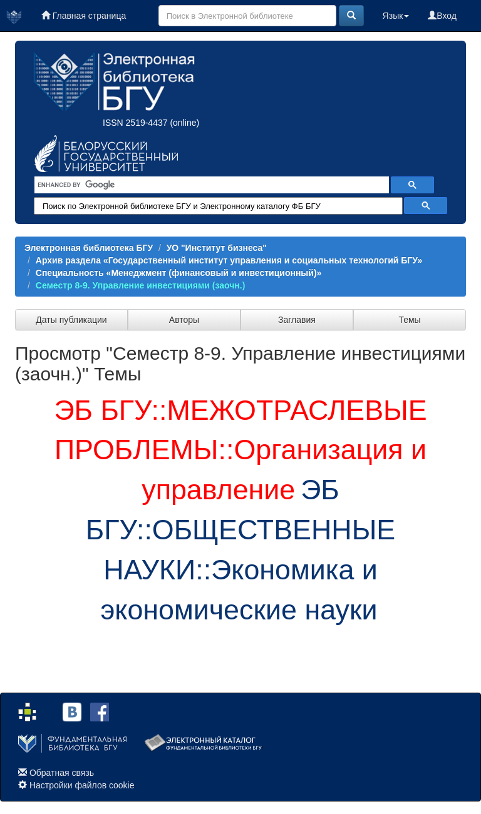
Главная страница (83, 16)
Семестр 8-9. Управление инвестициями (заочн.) (141, 285)
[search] (210, 185)
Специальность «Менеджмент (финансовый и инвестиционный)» (179, 273)
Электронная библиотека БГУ (88, 248)
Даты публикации (71, 320)
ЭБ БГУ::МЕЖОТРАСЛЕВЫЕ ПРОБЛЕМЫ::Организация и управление (240, 450)
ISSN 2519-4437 (135, 123)
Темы (409, 320)
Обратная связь (61, 773)
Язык (396, 16)
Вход (442, 16)
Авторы (184, 320)
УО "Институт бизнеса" (217, 248)
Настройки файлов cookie (82, 785)
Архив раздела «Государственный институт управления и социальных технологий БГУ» (229, 260)
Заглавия (297, 320)
